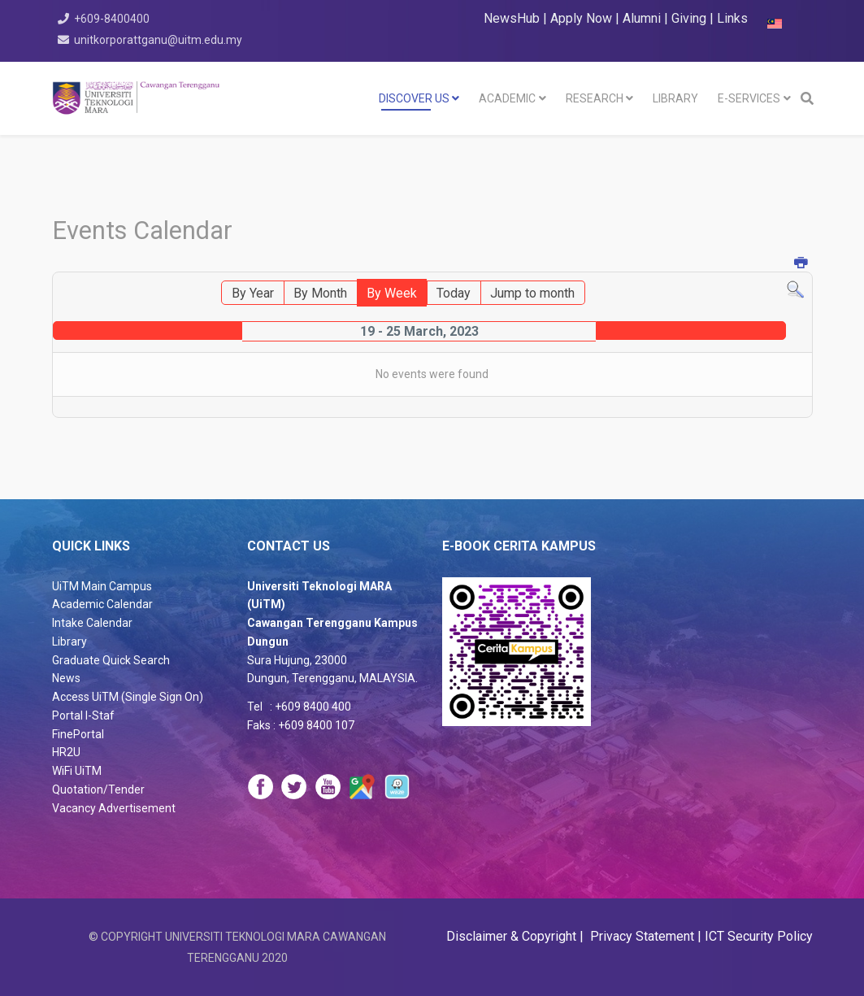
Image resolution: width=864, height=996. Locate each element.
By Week (392, 293)
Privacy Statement (640, 936)
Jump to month (532, 293)
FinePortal (78, 734)
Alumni (643, 18)
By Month (320, 293)
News (66, 678)
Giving (688, 18)
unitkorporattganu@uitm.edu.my (159, 39)
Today (453, 293)
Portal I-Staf (83, 715)
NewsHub (512, 18)
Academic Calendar (102, 604)
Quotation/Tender (98, 789)
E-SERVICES (749, 98)
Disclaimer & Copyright (513, 936)
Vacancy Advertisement (114, 808)
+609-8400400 (112, 18)
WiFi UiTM (77, 770)
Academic (507, 98)
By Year (253, 293)
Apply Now (581, 18)
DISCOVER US (414, 98)
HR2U (66, 752)
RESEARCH (594, 98)
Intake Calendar (92, 622)
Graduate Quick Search (111, 660)
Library (69, 641)
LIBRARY (675, 98)
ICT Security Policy (759, 936)
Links (732, 18)
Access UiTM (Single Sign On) (127, 696)
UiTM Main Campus (102, 586)
